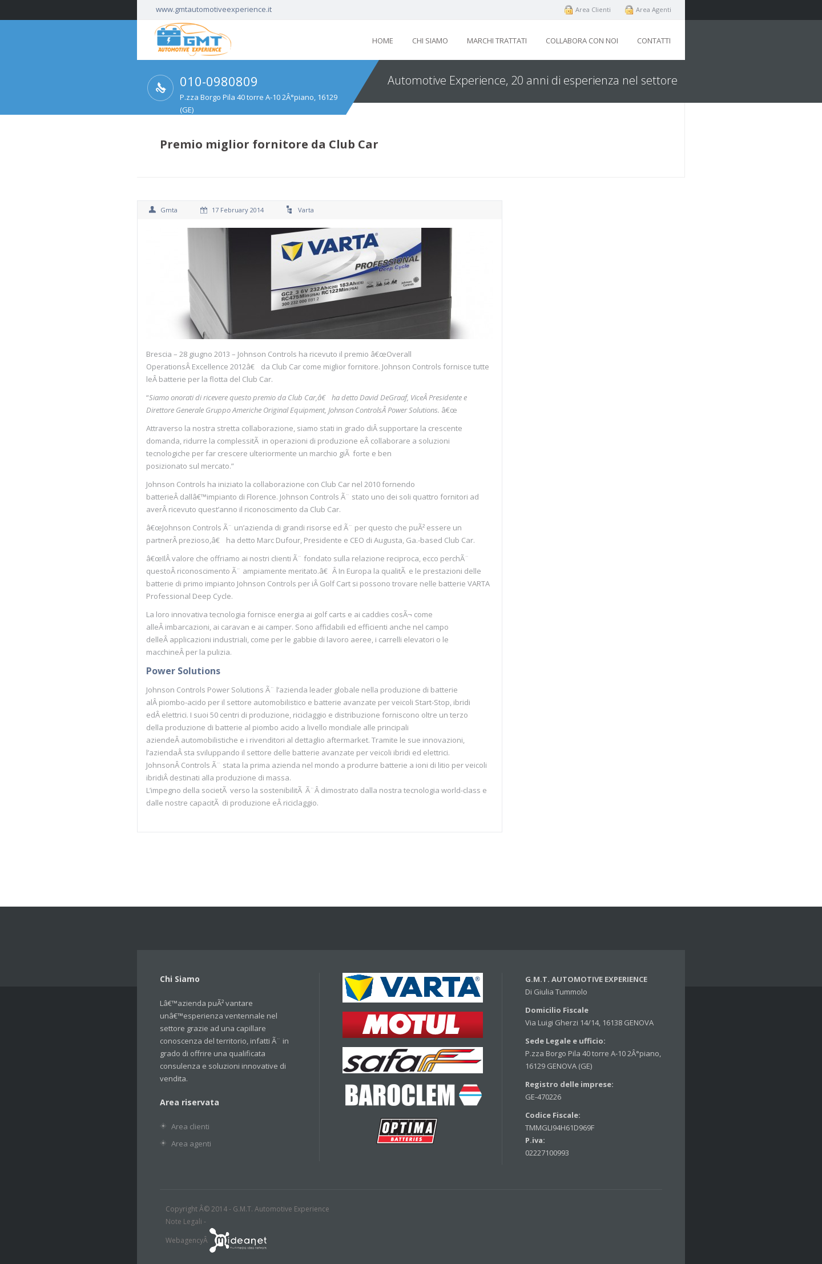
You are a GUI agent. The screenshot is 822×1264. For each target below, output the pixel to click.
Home (382, 40)
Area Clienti (593, 9)
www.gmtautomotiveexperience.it (214, 9)
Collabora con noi (582, 40)
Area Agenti (653, 9)
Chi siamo (430, 40)
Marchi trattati (497, 40)
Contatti (654, 40)
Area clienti (190, 1126)
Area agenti (191, 1143)
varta (306, 210)
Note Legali (184, 1221)
